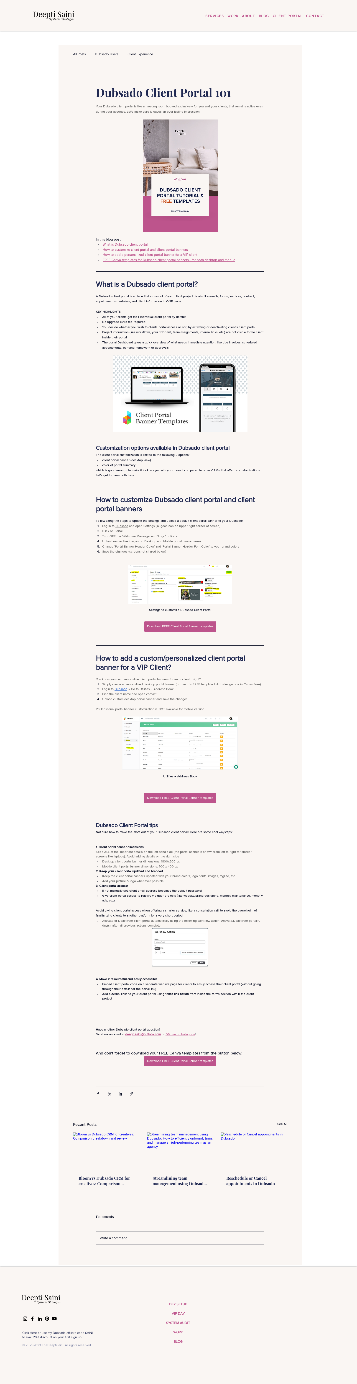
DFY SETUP (178, 1304)
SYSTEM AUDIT (178, 1323)
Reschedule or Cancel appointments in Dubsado (250, 1180)
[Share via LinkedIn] (120, 1094)
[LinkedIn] (40, 1319)
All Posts (79, 54)
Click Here (29, 1333)
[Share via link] (131, 1094)
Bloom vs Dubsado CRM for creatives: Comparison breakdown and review (104, 1180)
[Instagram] (25, 1319)
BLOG (178, 1341)
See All (282, 1124)
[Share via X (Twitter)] (109, 1094)
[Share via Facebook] (98, 1094)
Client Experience (140, 54)
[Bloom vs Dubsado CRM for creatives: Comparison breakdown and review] (106, 1151)
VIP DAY (178, 1313)
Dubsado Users (106, 54)
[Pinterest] (47, 1319)
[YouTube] (54, 1319)
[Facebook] (32, 1319)
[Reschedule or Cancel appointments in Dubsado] (254, 1151)
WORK (178, 1332)
